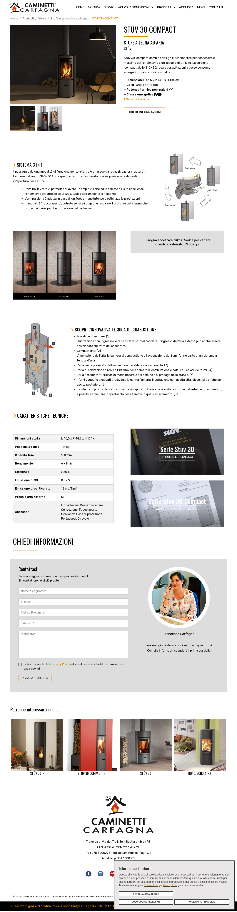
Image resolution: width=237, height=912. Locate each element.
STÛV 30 (146, 748)
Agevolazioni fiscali (134, 7)
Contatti (216, 7)
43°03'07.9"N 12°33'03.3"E (122, 848)
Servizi (109, 7)
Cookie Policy (152, 885)
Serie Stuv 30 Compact (177, 501)
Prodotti (164, 7)
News (201, 7)
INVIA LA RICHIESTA (35, 678)
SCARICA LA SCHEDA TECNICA (177, 508)
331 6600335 (126, 859)
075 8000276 (101, 853)
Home (80, 7)
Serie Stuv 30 (177, 449)
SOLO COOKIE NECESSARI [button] (146, 902)
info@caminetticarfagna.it (132, 853)
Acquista (186, 7)
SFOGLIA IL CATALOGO (177, 457)
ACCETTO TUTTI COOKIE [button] (201, 902)
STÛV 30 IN (37, 748)
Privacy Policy (171, 885)
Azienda (94, 7)
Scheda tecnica (136, 99)
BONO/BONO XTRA (200, 748)
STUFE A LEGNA (136, 42)
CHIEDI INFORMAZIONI (144, 112)
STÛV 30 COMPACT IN (92, 748)
